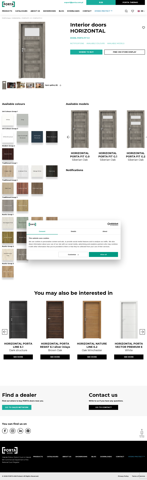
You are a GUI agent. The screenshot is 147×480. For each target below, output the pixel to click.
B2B (101, 2)
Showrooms (49, 11)
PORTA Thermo (130, 2)
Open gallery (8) (53, 85)
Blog (61, 11)
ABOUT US (35, 11)
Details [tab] (73, 231)
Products (7, 11)
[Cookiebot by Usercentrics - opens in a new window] (109, 224)
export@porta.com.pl (73, 2)
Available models (115, 43)
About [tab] (105, 231)
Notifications (77, 43)
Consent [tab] (42, 231)
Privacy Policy (123, 476)
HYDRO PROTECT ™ (103, 11)
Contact (87, 11)
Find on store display (124, 52)
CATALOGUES (21, 11)
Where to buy (86, 52)
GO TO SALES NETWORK (16, 407)
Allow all (103, 254)
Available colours (96, 43)
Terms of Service (138, 476)
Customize (73, 254)
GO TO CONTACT (103, 407)
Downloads (73, 11)
